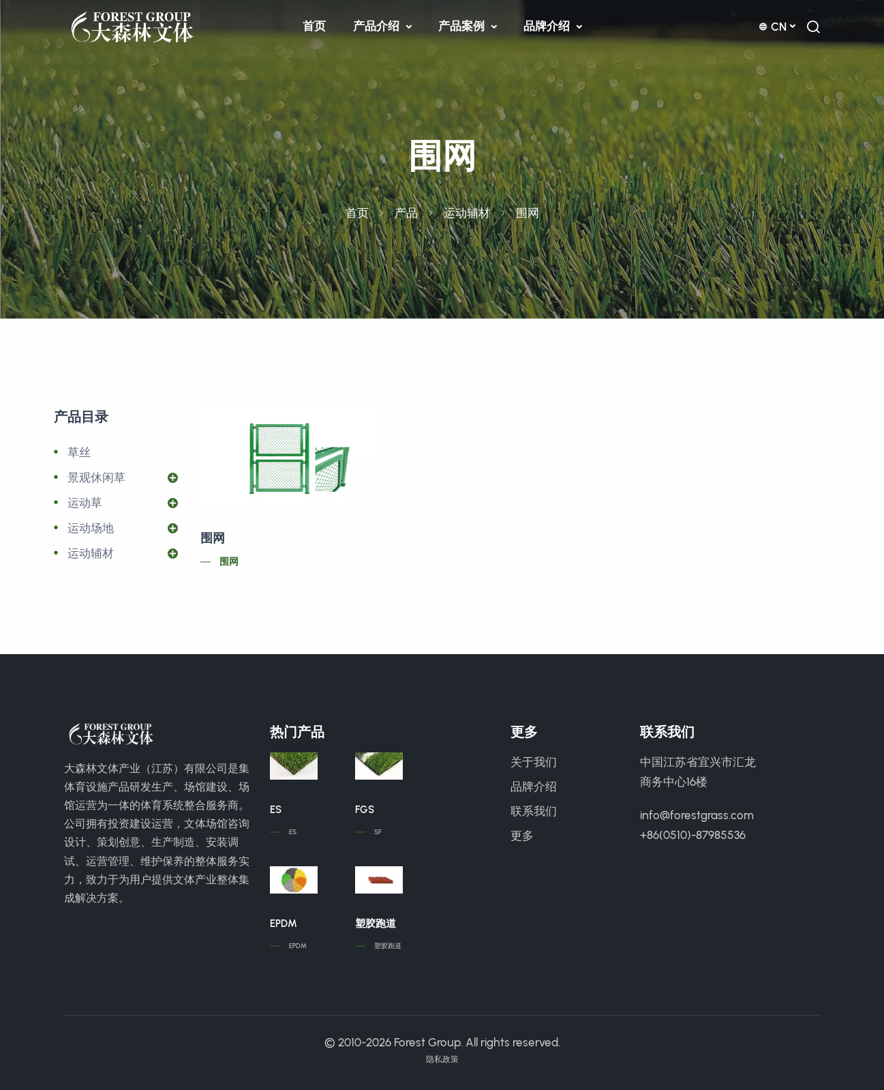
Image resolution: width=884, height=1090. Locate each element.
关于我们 (533, 762)
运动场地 (90, 528)
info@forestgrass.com (697, 815)
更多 (522, 835)
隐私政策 (442, 1059)
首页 (314, 26)
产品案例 (462, 26)
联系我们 (533, 811)
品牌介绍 (548, 26)
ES (275, 810)
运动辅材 (467, 213)
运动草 (84, 503)
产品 (406, 213)
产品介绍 (377, 26)
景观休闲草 (96, 477)
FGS (364, 810)
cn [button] (773, 26)
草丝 (79, 452)
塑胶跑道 (375, 923)
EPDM (283, 923)
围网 (212, 538)
